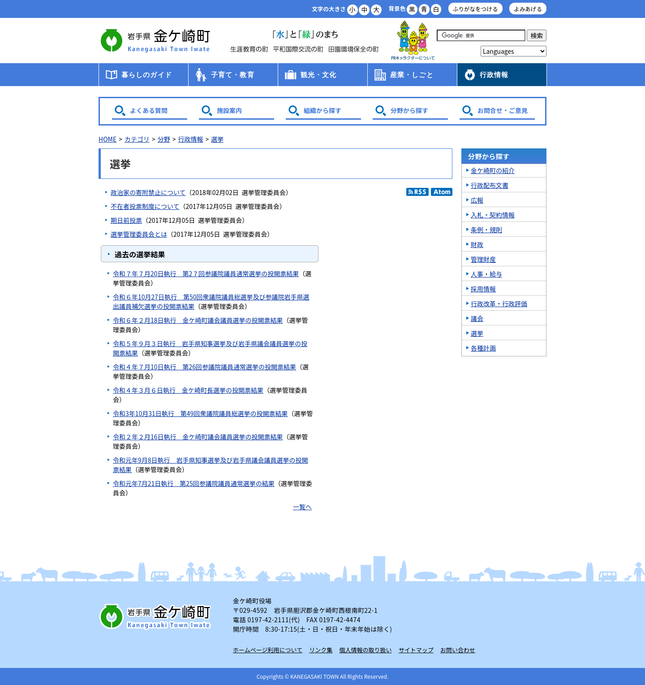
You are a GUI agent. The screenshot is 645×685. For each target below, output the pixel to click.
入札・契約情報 (493, 214)
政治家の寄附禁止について (148, 192)
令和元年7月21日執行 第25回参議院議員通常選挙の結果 (194, 483)
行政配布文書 (489, 185)
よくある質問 (149, 110)
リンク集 (320, 650)
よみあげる (528, 8)
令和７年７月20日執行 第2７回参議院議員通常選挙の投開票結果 (206, 273)
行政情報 (494, 74)
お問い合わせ (457, 650)
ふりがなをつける (475, 8)
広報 (477, 199)
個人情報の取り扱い (366, 650)
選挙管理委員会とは (139, 234)
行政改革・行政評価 (499, 303)
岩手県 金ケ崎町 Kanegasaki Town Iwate (157, 616)
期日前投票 (126, 220)
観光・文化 (319, 74)
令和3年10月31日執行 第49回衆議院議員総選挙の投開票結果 (200, 413)
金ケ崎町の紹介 (493, 170)
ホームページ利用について (267, 650)
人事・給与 (486, 273)
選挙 (217, 138)
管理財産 (483, 259)
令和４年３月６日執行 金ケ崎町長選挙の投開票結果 (188, 390)
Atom (441, 192)
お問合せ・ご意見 (502, 110)
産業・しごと (412, 74)
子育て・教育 (232, 74)
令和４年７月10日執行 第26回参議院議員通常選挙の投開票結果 (204, 366)
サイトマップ (416, 650)
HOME (107, 138)
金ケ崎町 (157, 40)
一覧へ (302, 506)
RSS (417, 192)
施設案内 (229, 110)
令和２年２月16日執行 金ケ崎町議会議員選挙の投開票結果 (198, 436)
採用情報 (483, 288)
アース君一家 (413, 40)
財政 (477, 244)
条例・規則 (486, 229)
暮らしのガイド (146, 74)
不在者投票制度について (145, 206)
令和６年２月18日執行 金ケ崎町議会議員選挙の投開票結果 (198, 320)
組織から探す (322, 110)
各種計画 (483, 347)
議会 (477, 318)
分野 (164, 138)
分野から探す (409, 110)
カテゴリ (137, 138)
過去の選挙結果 (140, 254)
